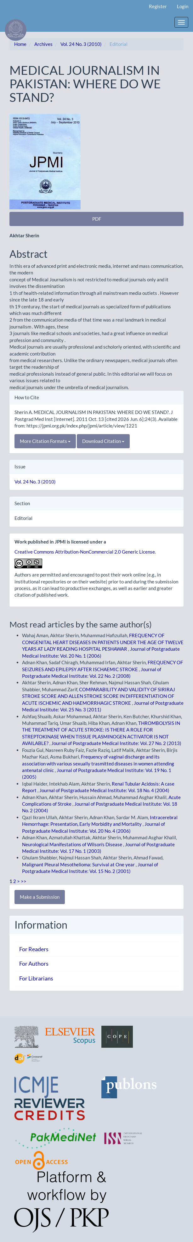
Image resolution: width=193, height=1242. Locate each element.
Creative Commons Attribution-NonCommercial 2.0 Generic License (84, 552)
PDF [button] (96, 219)
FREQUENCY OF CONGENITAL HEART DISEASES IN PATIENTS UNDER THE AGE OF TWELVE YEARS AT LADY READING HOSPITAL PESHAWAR (103, 642)
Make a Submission (40, 897)
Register (158, 6)
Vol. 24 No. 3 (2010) (81, 44)
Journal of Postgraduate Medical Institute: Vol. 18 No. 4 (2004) (104, 790)
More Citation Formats (45, 441)
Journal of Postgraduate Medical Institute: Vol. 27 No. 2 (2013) (116, 743)
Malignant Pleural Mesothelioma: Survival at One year (79, 864)
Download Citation (103, 441)
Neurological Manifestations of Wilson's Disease (72, 844)
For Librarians (36, 978)
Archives (43, 44)
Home (20, 44)
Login (182, 6)
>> (23, 881)
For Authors (33, 963)
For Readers (33, 949)
